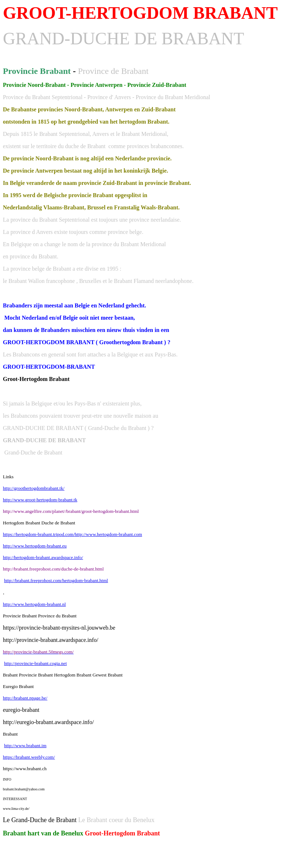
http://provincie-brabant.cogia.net (35, 663)
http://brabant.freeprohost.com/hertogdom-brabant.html (56, 580)
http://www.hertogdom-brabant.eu (35, 546)
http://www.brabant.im (25, 745)
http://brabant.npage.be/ (25, 698)
